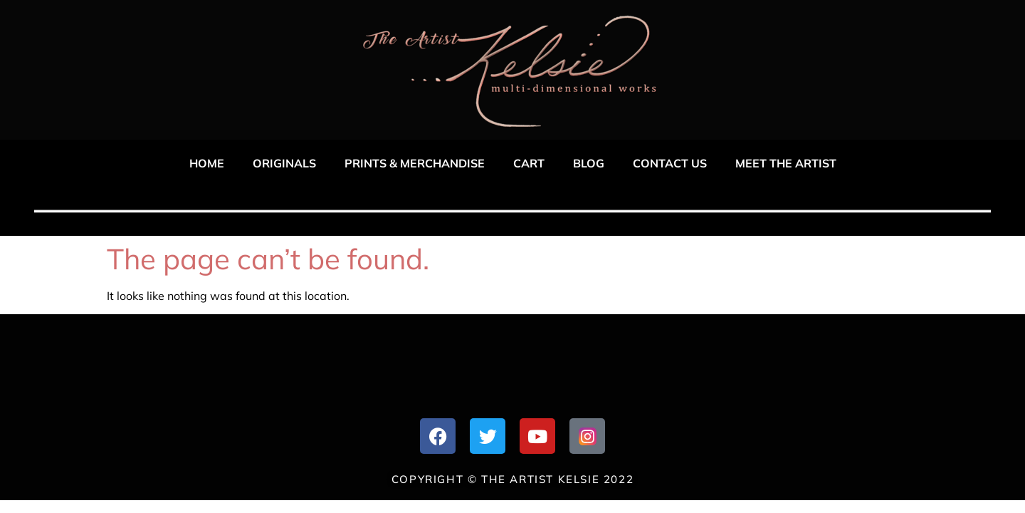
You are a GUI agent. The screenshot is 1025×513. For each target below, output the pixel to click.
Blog (588, 163)
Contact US (670, 163)
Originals (284, 163)
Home (206, 163)
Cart (529, 163)
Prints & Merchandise (415, 163)
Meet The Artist (785, 163)
